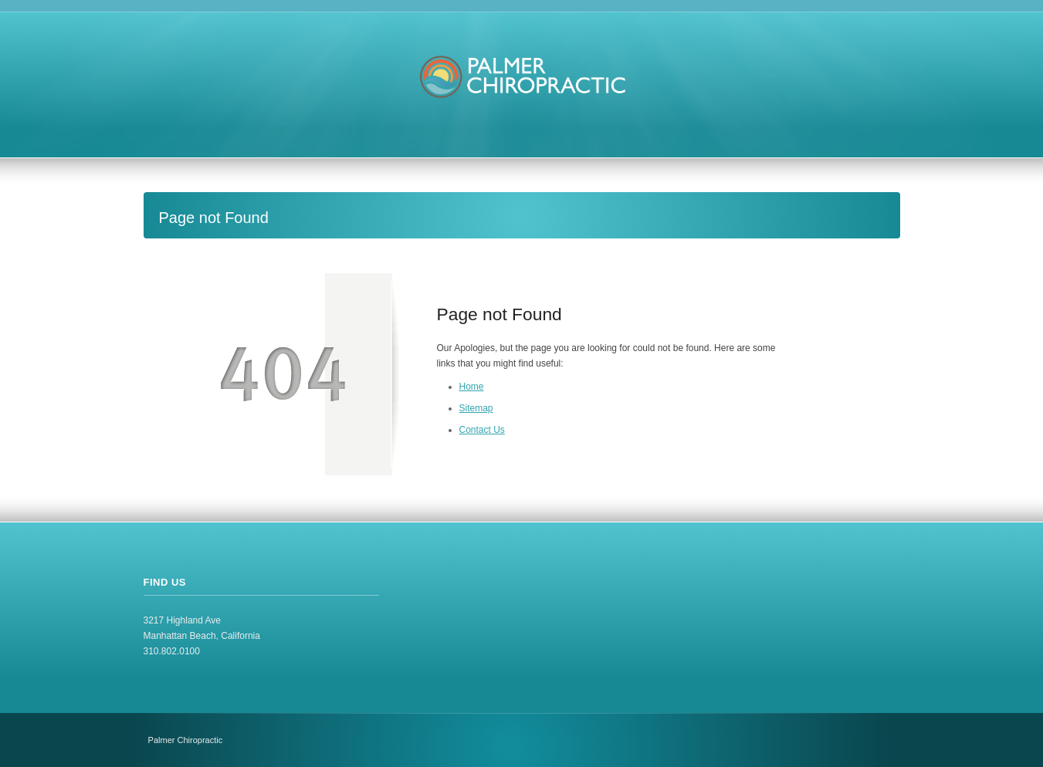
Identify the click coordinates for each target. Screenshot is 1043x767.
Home (471, 386)
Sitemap (476, 408)
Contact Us (482, 429)
